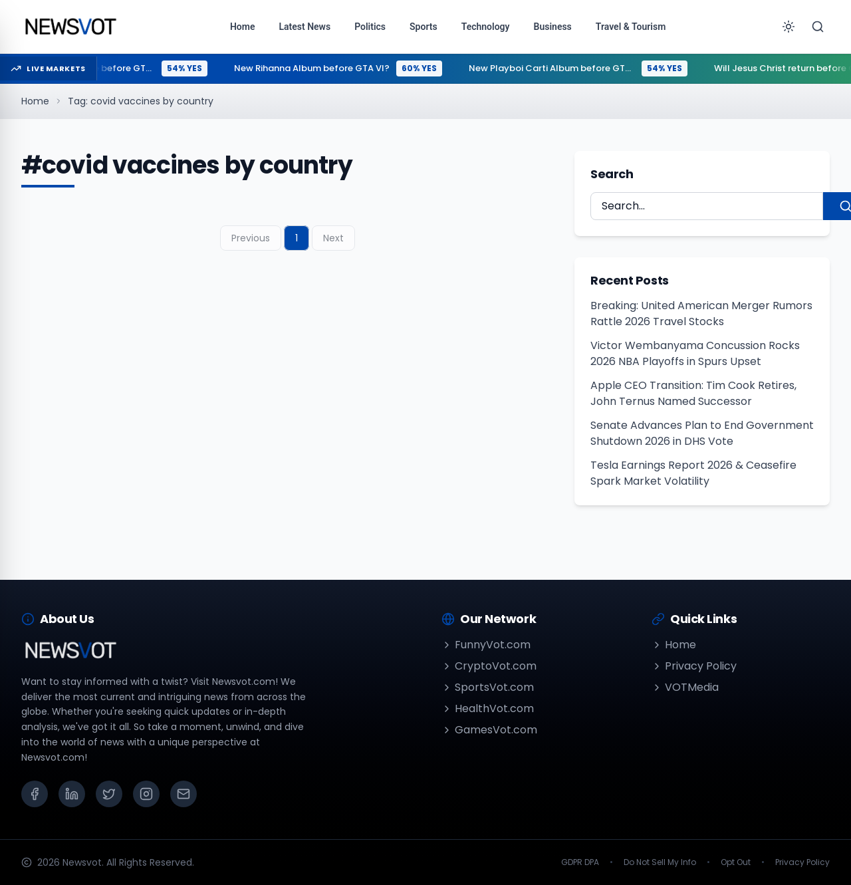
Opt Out (736, 862)
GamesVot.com (489, 729)
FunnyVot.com (486, 644)
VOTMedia (685, 687)
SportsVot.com (487, 687)
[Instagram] (146, 794)
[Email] (183, 794)
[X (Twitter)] (109, 794)
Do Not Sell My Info (660, 862)
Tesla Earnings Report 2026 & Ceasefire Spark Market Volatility (693, 473)
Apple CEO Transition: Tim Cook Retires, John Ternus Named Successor (693, 393)
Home (35, 101)
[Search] (818, 27)
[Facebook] (34, 794)
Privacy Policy (694, 666)
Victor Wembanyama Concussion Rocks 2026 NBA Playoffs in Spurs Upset (695, 353)
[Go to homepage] (70, 26)
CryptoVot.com (489, 666)
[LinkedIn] (72, 794)
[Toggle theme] (788, 27)
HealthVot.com (487, 708)
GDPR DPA (580, 862)
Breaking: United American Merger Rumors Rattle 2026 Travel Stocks (701, 313)
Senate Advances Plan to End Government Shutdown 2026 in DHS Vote (702, 433)
